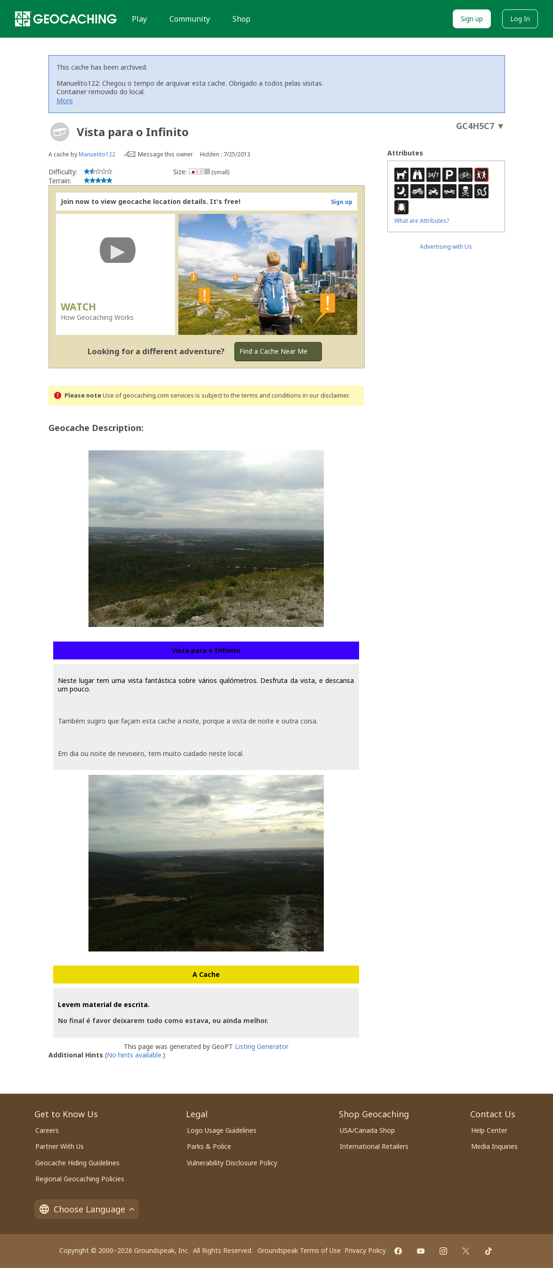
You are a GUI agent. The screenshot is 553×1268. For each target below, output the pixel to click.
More (64, 100)
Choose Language (87, 1209)
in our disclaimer (325, 395)
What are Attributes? (421, 221)
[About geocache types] (59, 132)
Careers (47, 1130)
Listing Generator (262, 1046)
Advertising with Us (446, 247)
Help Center (489, 1130)
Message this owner (165, 154)
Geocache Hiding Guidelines (77, 1162)
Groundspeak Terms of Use (299, 1250)
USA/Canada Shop (367, 1130)
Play (139, 19)
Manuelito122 (97, 154)
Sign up (472, 18)
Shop (241, 19)
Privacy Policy (365, 1250)
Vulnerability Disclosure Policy (232, 1162)
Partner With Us (59, 1146)
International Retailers (374, 1146)
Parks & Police (209, 1146)
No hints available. (135, 1054)
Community (189, 19)
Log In (520, 18)
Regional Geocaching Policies (79, 1178)
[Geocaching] (66, 18)
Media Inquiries (494, 1146)
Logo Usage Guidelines (221, 1130)
